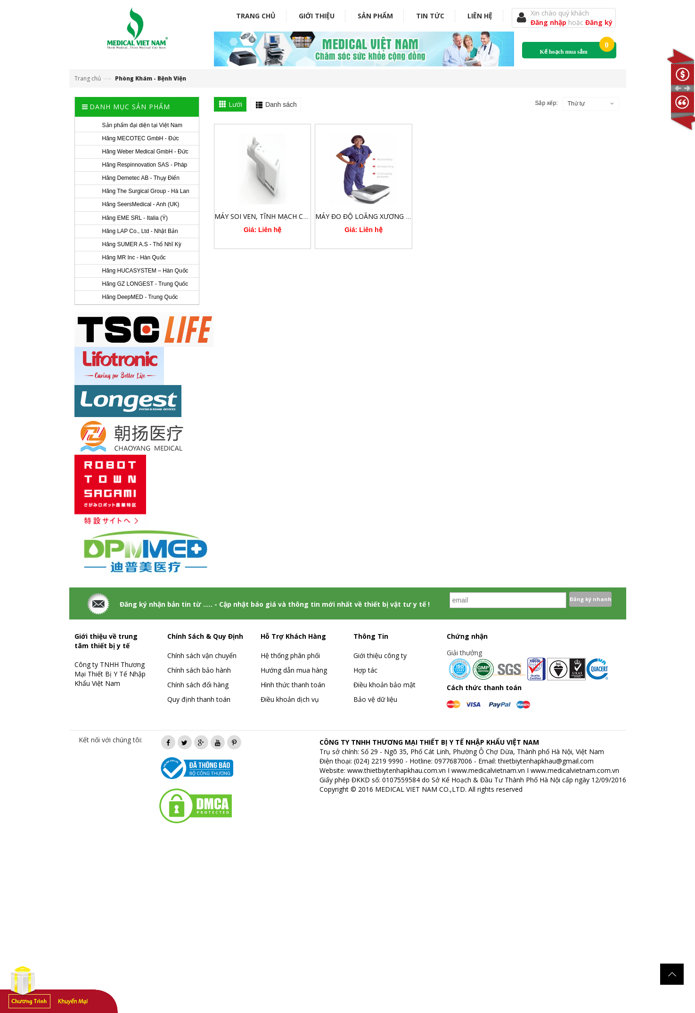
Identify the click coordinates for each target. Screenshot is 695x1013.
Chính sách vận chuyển (202, 655)
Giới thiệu (317, 15)
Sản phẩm (375, 15)
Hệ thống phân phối (290, 655)
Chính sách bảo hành (199, 670)
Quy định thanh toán (198, 699)
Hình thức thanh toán (293, 684)
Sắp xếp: (546, 103)
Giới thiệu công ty (380, 655)
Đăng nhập (549, 22)
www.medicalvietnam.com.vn (575, 770)
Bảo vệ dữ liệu (375, 699)
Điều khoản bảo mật (384, 684)
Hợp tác (365, 670)
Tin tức (430, 15)
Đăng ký (599, 22)
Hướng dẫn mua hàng (294, 670)
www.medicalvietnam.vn (488, 770)
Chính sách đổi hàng (198, 684)
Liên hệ (479, 15)
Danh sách (281, 104)
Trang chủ (256, 15)
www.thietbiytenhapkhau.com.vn (396, 770)
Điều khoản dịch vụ (290, 699)
